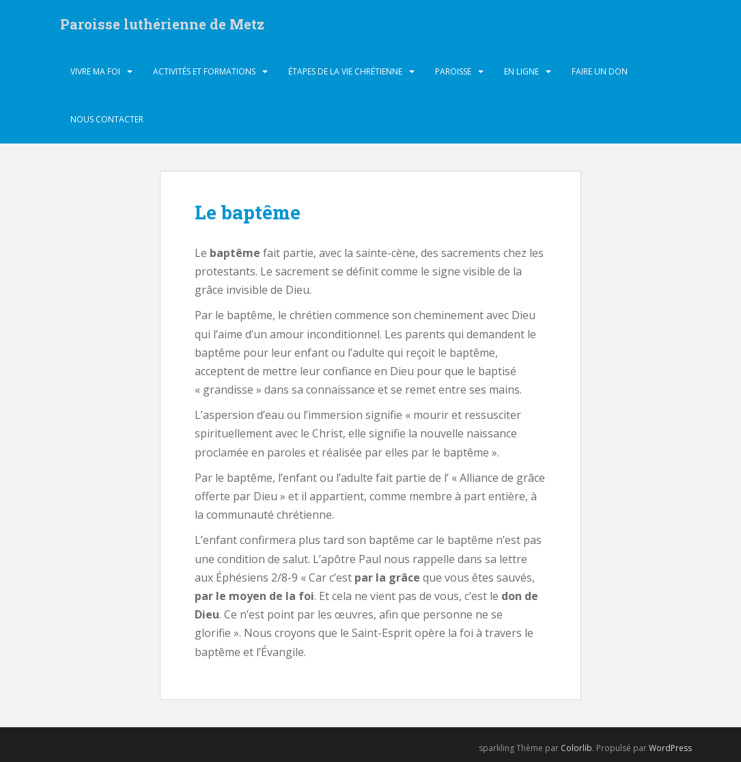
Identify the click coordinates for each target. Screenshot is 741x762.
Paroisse (453, 71)
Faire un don (600, 71)
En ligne (521, 71)
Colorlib (576, 748)
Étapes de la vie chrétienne (345, 71)
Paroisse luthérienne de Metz (162, 24)
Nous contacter (106, 119)
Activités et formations (204, 71)
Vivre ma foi (95, 71)
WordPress (670, 748)
